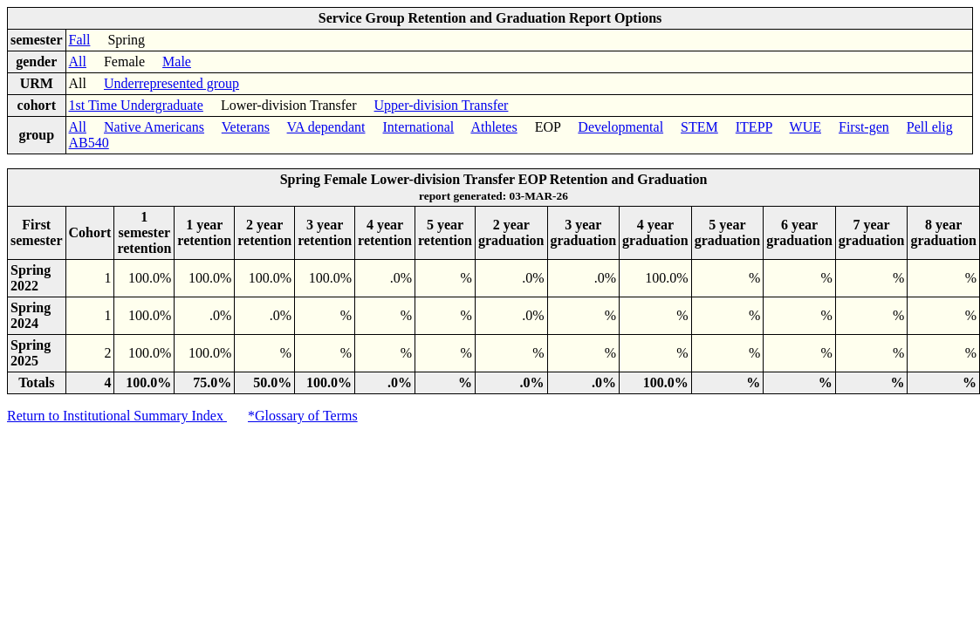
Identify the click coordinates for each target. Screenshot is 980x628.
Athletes (493, 126)
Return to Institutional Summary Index (117, 415)
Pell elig (930, 126)
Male (176, 61)
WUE (805, 126)
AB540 (89, 142)
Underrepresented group (171, 83)
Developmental (620, 126)
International (419, 126)
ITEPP (754, 126)
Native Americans (154, 126)
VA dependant (326, 126)
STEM (699, 126)
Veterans (246, 126)
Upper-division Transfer (441, 105)
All (77, 61)
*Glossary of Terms (303, 415)
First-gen (864, 126)
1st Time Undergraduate (136, 105)
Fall (80, 39)
